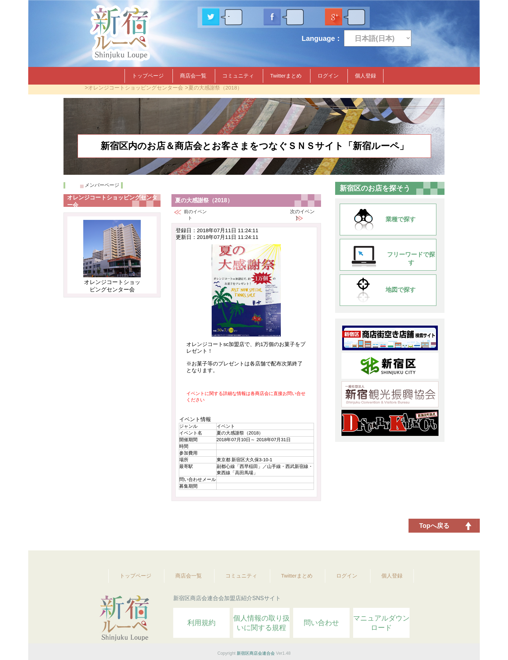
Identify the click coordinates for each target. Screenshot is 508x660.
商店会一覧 (193, 76)
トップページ (148, 76)
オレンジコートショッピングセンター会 (135, 88)
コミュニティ (238, 76)
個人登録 (365, 76)
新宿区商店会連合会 (256, 653)
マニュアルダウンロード (381, 622)
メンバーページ (102, 185)
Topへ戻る (434, 525)
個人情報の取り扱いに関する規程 (261, 622)
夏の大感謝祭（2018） (215, 88)
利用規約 (201, 623)
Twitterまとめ (286, 76)
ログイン (328, 76)
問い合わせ (321, 623)
